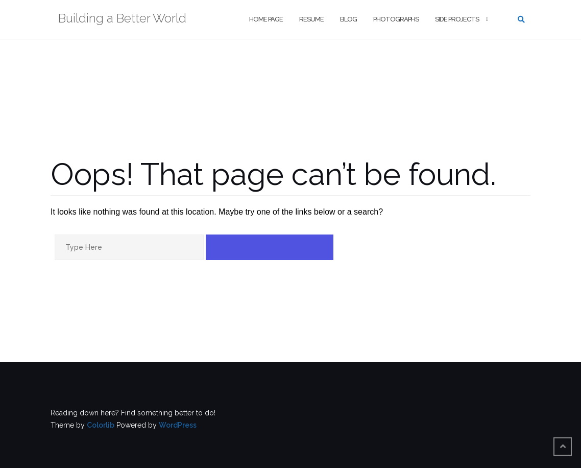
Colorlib (100, 425)
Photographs (396, 19)
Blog (348, 19)
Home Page (266, 19)
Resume (311, 19)
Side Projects (457, 19)
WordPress (178, 425)
